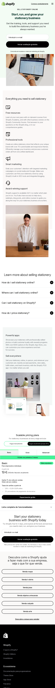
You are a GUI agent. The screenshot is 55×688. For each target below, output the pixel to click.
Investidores (8, 658)
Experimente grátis (27, 497)
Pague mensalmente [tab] (16, 443)
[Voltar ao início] (5, 635)
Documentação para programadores (17, 671)
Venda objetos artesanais (27, 595)
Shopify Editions (9, 654)
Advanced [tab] (45, 452)
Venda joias (27, 587)
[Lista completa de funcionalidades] (27, 507)
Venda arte (27, 611)
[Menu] (52, 3)
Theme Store (8, 675)
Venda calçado (28, 603)
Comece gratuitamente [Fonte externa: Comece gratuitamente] (39, 4)
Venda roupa (27, 572)
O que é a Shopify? (10, 650)
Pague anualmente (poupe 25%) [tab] (39, 443)
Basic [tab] (9, 452)
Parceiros (7, 684)
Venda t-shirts (27, 580)
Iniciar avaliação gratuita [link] (27, 44)
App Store (7, 680)
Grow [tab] (27, 452)
